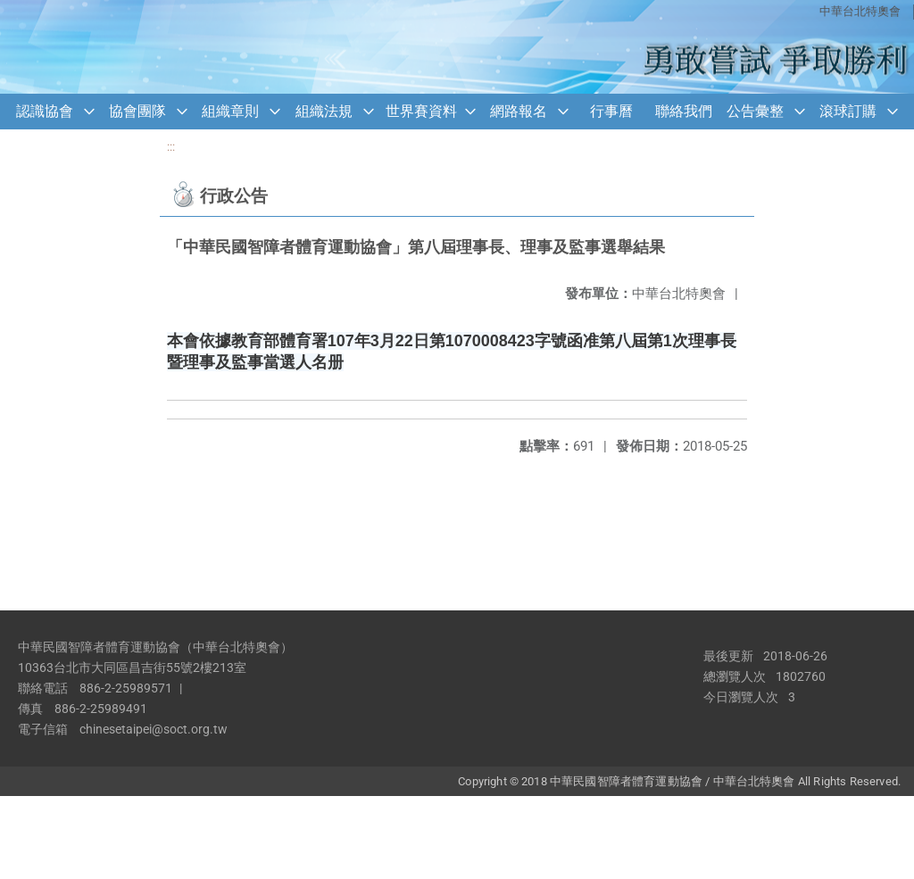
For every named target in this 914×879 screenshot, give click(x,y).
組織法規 (324, 111)
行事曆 (611, 111)
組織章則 (230, 111)
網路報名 (518, 111)
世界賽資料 (421, 111)
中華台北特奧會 (860, 11)
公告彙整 (755, 111)
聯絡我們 (683, 111)
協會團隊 (137, 111)
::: (171, 146)
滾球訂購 (848, 111)
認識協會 (44, 111)
